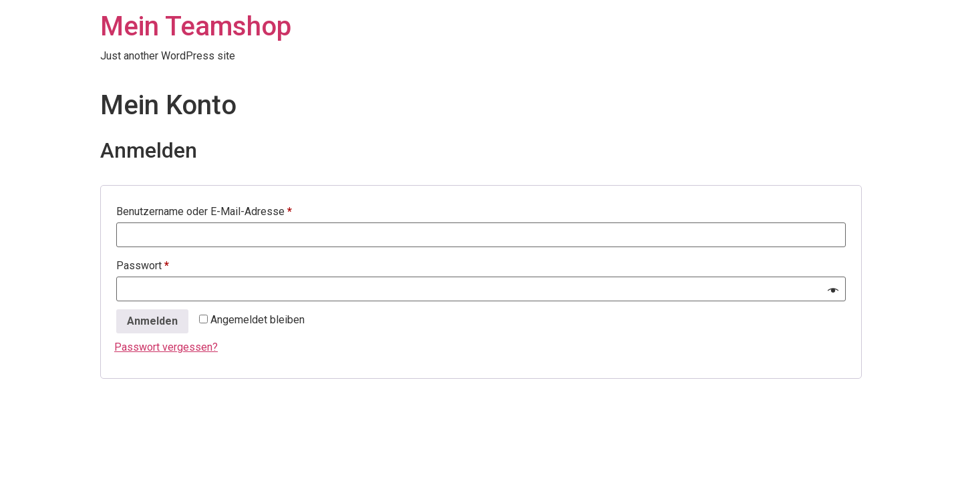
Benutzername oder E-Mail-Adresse (230, 209)
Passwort (169, 263)
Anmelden (152, 321)
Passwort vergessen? (166, 347)
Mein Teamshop (195, 26)
